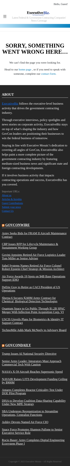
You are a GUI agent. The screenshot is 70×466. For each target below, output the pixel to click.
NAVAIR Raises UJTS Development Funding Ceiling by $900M (34, 381)
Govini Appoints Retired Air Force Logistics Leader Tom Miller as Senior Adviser (34, 256)
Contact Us (8, 211)
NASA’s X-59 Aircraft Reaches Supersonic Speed (32, 371)
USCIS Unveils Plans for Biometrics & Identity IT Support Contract (33, 321)
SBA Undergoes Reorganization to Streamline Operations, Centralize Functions (30, 413)
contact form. (48, 73)
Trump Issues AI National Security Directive (29, 353)
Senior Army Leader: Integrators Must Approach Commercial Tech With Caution (31, 363)
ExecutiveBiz (10, 103)
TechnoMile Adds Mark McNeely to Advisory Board (34, 330)
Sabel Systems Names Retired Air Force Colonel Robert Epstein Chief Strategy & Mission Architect (33, 267)
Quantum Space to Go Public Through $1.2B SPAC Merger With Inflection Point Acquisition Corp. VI (33, 310)
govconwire (17, 225)
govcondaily (18, 345)
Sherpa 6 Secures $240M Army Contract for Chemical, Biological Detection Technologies (29, 299)
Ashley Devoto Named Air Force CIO (25, 422)
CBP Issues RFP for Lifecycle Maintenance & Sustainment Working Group (30, 245)
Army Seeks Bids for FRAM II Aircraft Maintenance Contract (34, 235)
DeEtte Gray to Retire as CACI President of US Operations (31, 289)
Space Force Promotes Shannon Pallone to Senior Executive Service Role (32, 431)
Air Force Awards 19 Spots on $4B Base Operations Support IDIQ (33, 278)
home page (25, 69)
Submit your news (11, 207)
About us (6, 195)
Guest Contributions (12, 203)
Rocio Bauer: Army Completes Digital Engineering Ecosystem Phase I (33, 442)
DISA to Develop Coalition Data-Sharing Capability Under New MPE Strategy (34, 402)
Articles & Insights (12, 199)
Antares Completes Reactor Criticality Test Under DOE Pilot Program (32, 391)
